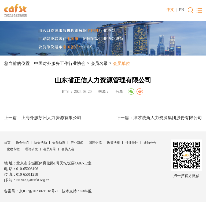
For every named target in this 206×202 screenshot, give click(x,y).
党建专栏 (13, 149)
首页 (7, 143)
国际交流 (95, 143)
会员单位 (121, 63)
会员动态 (58, 143)
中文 (170, 10)
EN (181, 10)
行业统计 (131, 143)
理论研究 (31, 149)
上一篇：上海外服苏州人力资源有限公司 (42, 117)
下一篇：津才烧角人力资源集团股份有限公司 (159, 117)
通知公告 (150, 143)
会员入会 (67, 149)
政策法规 (113, 143)
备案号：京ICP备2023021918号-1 (31, 191)
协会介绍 (22, 143)
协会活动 (40, 143)
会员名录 (99, 63)
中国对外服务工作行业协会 (60, 63)
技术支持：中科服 (77, 191)
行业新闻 (77, 143)
